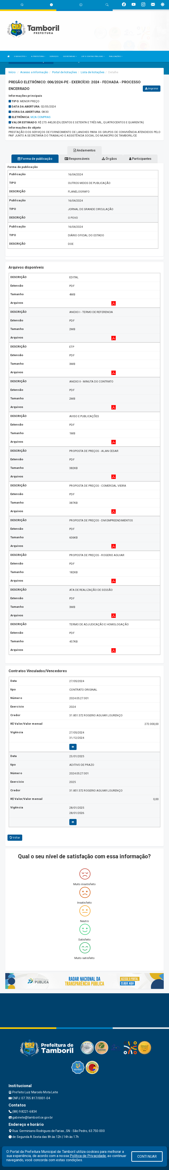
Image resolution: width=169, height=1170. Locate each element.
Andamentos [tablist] (84, 150)
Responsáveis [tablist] (77, 158)
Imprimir (151, 88)
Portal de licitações (64, 72)
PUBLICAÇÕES (115, 56)
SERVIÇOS (54, 56)
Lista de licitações (92, 72)
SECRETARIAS (70, 56)
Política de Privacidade (88, 1156)
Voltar (15, 837)
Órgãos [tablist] (109, 158)
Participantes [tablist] (140, 158)
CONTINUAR (147, 1156)
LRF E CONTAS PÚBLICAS (93, 56)
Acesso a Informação (34, 72)
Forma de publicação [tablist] (35, 158)
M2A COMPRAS (41, 117)
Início (12, 72)
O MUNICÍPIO (20, 56)
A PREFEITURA (38, 56)
